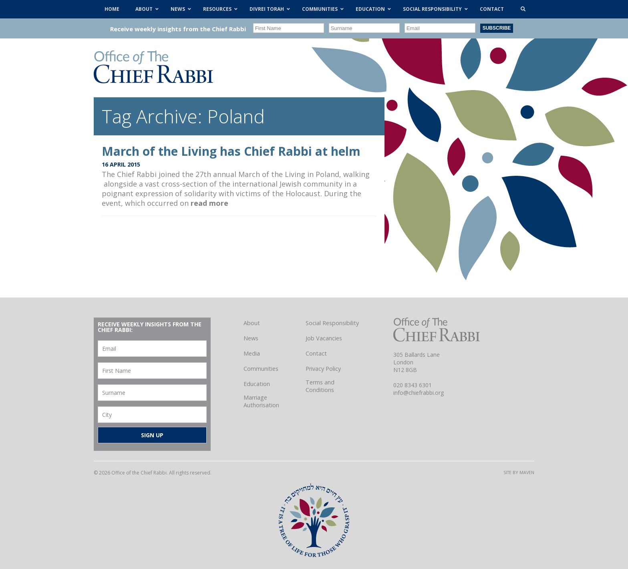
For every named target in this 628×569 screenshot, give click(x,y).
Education (257, 384)
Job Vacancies (324, 338)
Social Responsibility (332, 323)
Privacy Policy (323, 368)
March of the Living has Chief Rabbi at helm (231, 151)
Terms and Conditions (320, 386)
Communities (261, 368)
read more (209, 203)
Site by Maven (518, 472)
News (251, 338)
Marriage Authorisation (261, 401)
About (252, 323)
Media (252, 353)
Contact (316, 353)
